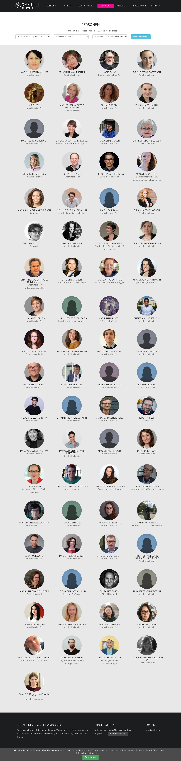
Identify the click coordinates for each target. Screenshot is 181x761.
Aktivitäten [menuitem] (68, 6)
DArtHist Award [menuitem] (85, 6)
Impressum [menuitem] (156, 6)
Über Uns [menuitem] (51, 6)
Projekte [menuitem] (120, 6)
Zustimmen (90, 757)
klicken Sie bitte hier (117, 734)
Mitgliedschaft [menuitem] (139, 6)
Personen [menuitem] (104, 6)
